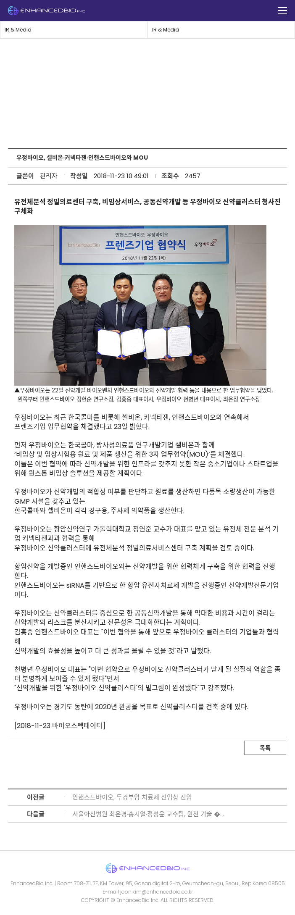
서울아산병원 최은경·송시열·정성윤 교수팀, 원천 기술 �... (148, 814)
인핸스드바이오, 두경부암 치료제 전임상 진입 (132, 797)
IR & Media (18, 29)
